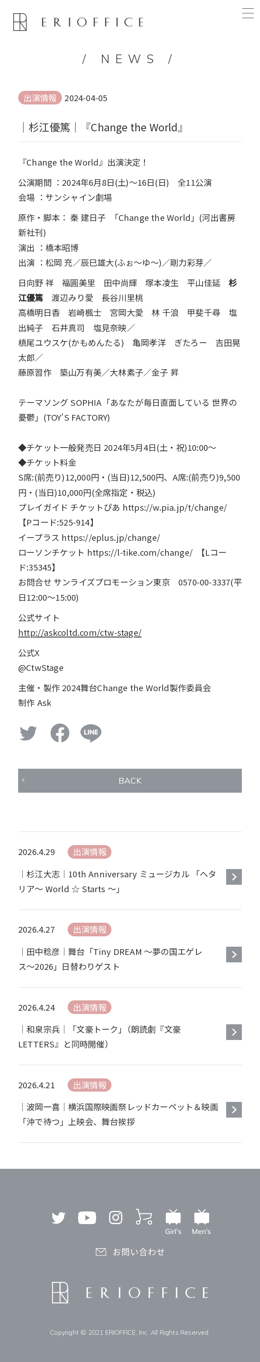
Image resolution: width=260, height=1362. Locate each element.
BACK (130, 780)
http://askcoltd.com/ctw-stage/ (80, 632)
